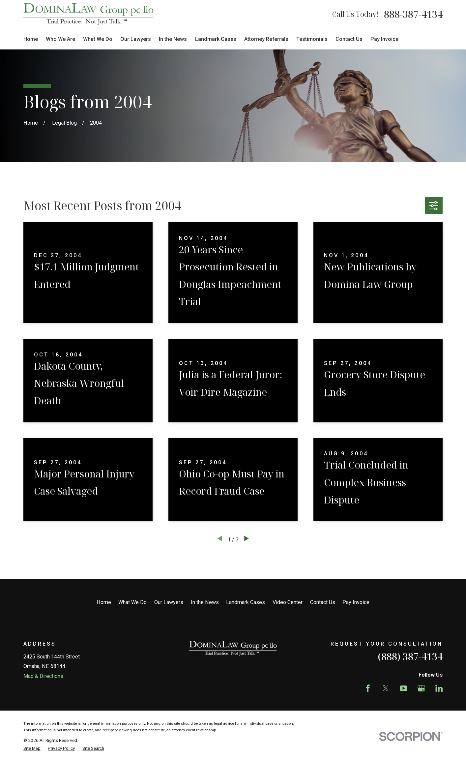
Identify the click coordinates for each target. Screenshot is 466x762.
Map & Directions (43, 676)
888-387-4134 (413, 14)
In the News (205, 602)
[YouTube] (403, 688)
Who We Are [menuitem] (60, 39)
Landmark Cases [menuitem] (215, 39)
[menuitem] (32, 748)
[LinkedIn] (439, 688)
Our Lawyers (168, 602)
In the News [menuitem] (173, 39)
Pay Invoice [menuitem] (384, 39)
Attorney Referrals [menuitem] (266, 39)
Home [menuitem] (30, 39)
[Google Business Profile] (421, 688)
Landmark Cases (245, 602)
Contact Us (322, 602)
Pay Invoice (355, 602)
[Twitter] (386, 688)
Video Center (288, 602)
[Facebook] (368, 688)
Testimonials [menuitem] (312, 39)
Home (104, 602)
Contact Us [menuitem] (349, 39)
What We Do (132, 602)
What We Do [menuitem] (97, 39)
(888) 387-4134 (410, 656)
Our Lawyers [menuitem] (135, 39)
